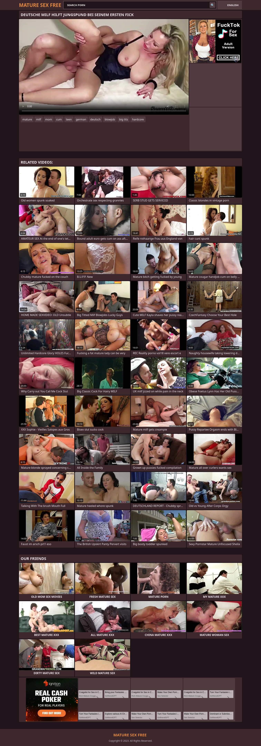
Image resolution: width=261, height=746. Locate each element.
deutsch (95, 119)
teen (69, 119)
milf (38, 119)
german (81, 119)
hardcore (138, 119)
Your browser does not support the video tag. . (104, 67)
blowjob (110, 119)
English (233, 5)
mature (27, 119)
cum (59, 119)
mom (48, 119)
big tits (123, 119)
